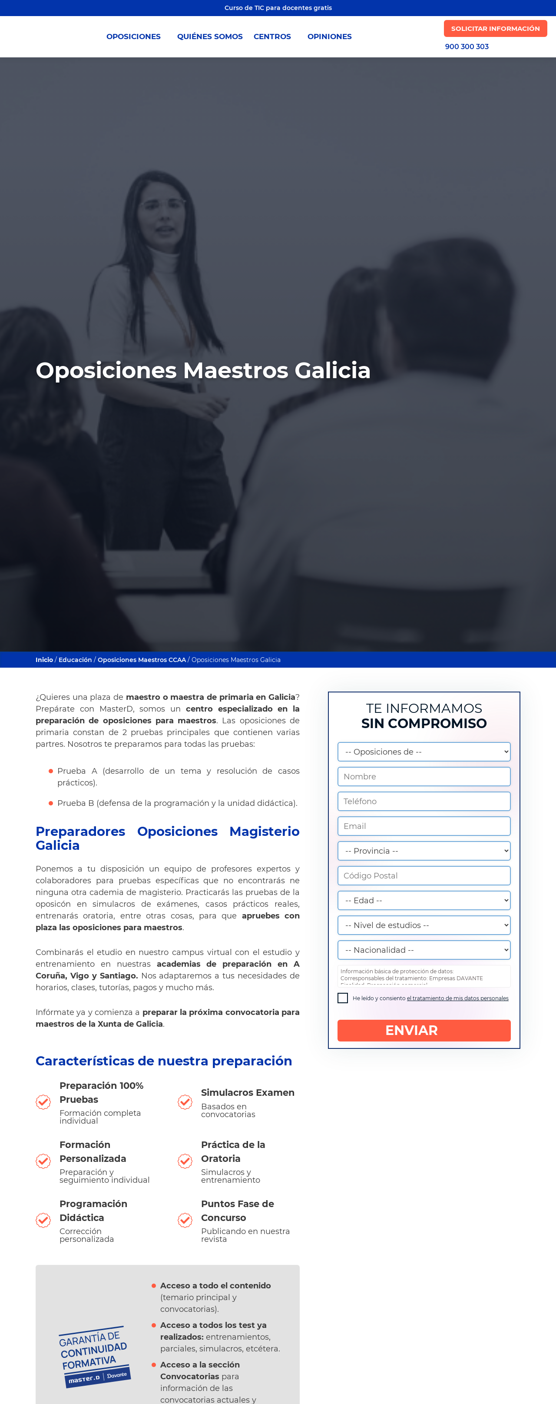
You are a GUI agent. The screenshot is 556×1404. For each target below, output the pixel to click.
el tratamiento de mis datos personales (458, 998)
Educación (75, 660)
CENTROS (275, 36)
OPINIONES (330, 36)
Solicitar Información (495, 28)
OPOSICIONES (136, 36)
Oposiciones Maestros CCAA (143, 660)
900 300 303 (467, 46)
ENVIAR (424, 1030)
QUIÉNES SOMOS (210, 36)
